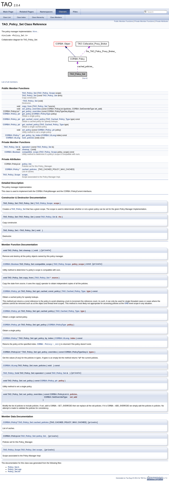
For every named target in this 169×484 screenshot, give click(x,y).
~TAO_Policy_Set (30, 101)
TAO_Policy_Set (29, 93)
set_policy (26, 130)
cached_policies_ (30, 170)
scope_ (25, 175)
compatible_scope (30, 152)
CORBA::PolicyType (42, 114)
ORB (126, 305)
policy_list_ (27, 164)
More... (36, 31)
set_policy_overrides (31, 109)
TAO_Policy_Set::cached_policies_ (34, 425)
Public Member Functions (123, 21)
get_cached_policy (30, 125)
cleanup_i (26, 150)
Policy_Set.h (13, 470)
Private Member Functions (144, 21)
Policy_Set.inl (14, 475)
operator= (26, 147)
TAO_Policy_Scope (46, 93)
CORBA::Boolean (12, 152)
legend (85, 78)
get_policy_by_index (31, 136)
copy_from (27, 107)
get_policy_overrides (31, 112)
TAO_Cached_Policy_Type (58, 120)
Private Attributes (161, 21)
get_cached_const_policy (33, 120)
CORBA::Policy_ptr (11, 114)
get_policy (26, 114)
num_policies (28, 138)
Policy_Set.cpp (14, 473)
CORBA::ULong (49, 136)
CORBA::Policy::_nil (48, 345)
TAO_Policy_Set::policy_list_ (34, 439)
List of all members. (10, 82)
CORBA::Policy (12, 136)
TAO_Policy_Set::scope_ (32, 453)
